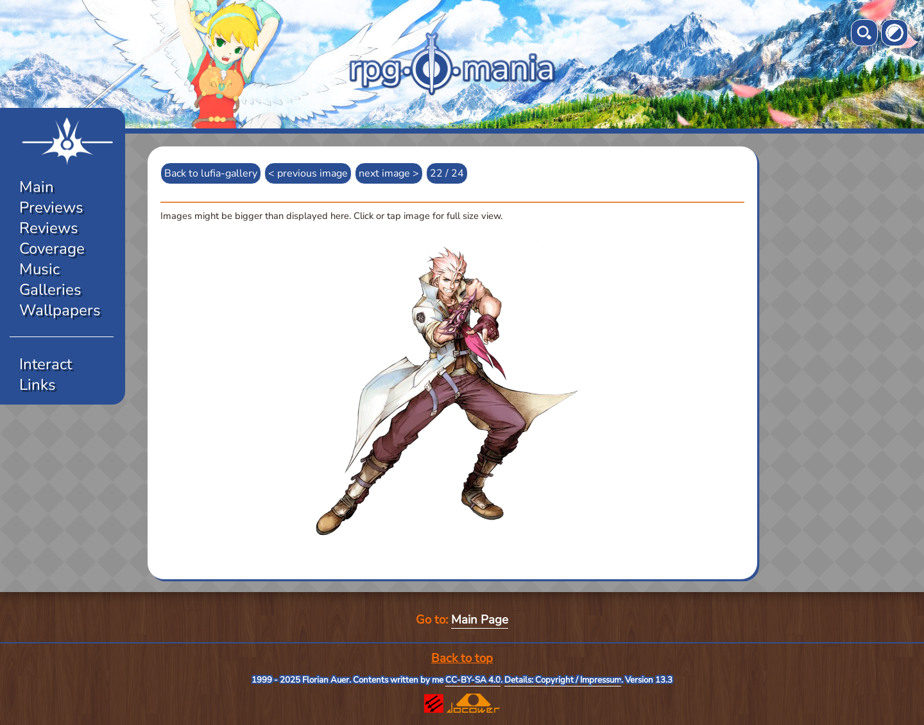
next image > (389, 173)
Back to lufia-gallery (210, 173)
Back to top (462, 658)
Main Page (479, 619)
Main (36, 187)
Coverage (52, 248)
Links (37, 384)
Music (39, 269)
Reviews (48, 228)
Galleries (50, 289)
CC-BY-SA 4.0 (473, 680)
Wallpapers (60, 310)
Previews (51, 207)
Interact (45, 364)
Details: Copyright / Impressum (562, 680)
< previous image (308, 173)
